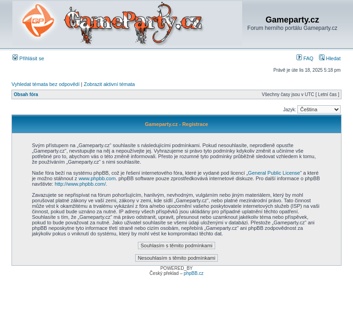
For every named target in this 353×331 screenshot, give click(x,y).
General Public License (274, 173)
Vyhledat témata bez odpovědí (45, 84)
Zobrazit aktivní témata (109, 84)
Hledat (330, 58)
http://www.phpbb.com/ (80, 184)
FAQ (304, 58)
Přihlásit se (28, 58)
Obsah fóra (26, 94)
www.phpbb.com (97, 178)
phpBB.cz (194, 273)
